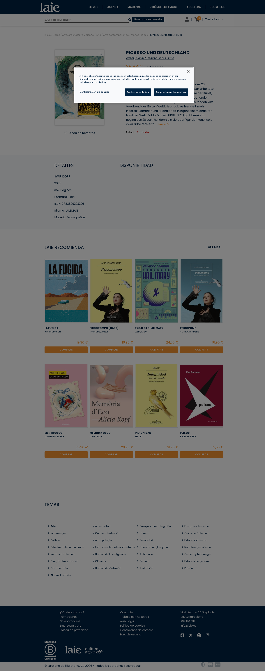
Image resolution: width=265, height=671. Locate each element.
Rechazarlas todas (138, 92)
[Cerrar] (188, 71)
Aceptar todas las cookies (171, 92)
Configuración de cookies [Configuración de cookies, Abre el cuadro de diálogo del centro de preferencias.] (94, 91)
